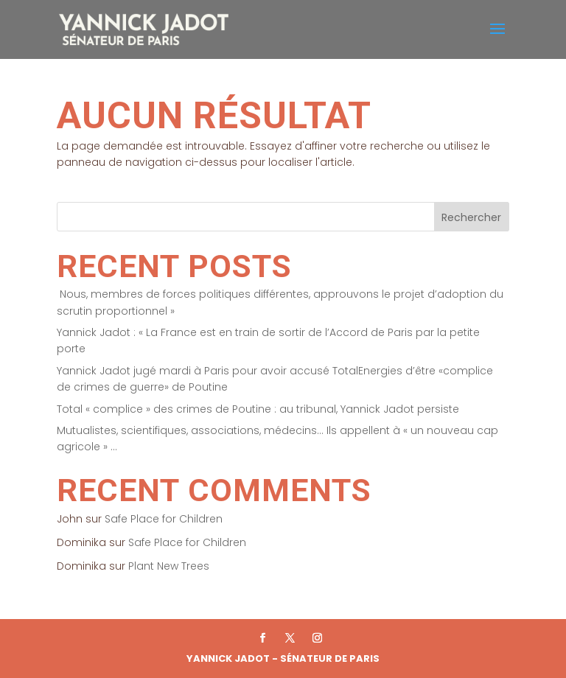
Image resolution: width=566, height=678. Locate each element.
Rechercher (471, 217)
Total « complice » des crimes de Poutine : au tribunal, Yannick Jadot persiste (258, 409)
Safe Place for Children (164, 518)
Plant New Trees (168, 566)
